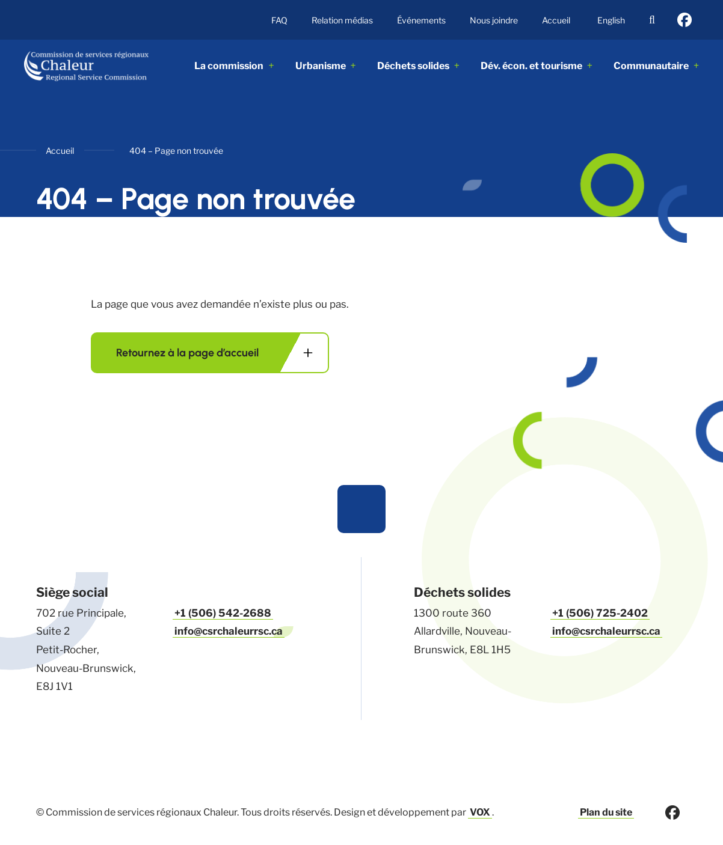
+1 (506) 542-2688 (222, 613)
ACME (93, 66)
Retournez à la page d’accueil (187, 352)
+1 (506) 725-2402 (599, 613)
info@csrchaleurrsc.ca (228, 631)
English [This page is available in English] (611, 20)
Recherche (652, 19)
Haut (361, 509)
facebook (684, 20)
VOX (480, 812)
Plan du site (606, 812)
